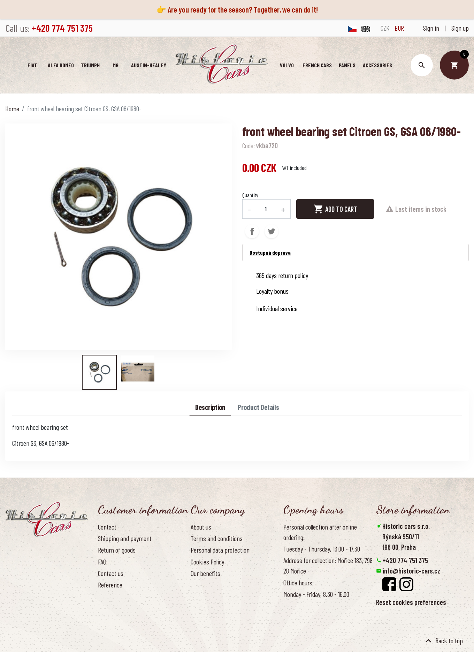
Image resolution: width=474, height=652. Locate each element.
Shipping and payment (125, 538)
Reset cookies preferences (411, 602)
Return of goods (117, 550)
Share (252, 231)
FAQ (102, 561)
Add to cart (335, 209)
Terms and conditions (217, 538)
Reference (110, 584)
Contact (107, 527)
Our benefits (205, 573)
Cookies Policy (207, 561)
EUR (399, 28)
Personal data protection (220, 550)
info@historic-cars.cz (411, 571)
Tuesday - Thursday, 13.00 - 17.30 (321, 549)
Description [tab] (210, 407)
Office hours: (298, 582)
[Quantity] (265, 209)
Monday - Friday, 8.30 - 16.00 (316, 594)
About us (201, 527)
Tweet (271, 231)
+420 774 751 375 (405, 560)
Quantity (250, 195)
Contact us (110, 573)
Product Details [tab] (258, 407)
